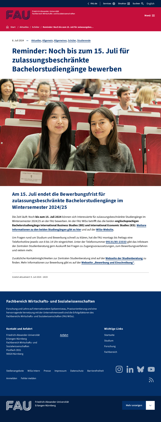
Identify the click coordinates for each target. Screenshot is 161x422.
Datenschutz (76, 371)
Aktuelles (36, 40)
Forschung (110, 346)
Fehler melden (28, 378)
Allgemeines (60, 40)
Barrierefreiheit (95, 371)
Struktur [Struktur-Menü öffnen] (124, 3)
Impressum (61, 371)
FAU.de (92, 3)
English (150, 3)
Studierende (84, 40)
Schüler (72, 40)
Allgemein (47, 40)
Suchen (138, 3)
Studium (108, 340)
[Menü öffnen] (149, 15)
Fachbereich (110, 352)
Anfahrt (64, 335)
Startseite (109, 335)
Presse (47, 371)
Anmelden (11, 378)
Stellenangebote (15, 371)
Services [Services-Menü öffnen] (109, 3)
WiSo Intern (34, 371)
